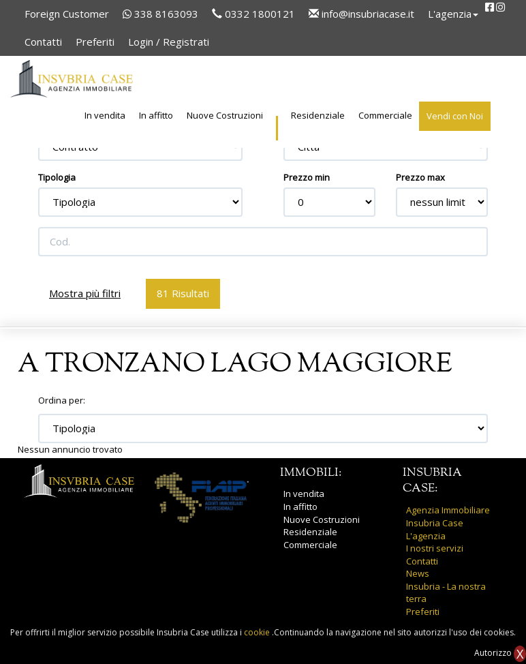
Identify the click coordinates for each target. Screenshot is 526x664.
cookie (258, 632)
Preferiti (95, 41)
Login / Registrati (168, 41)
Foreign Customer (67, 13)
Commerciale (385, 115)
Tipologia (57, 177)
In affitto (156, 115)
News (417, 573)
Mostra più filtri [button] (85, 293)
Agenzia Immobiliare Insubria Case (448, 516)
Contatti (43, 41)
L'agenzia (426, 536)
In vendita (104, 115)
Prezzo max (420, 177)
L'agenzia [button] (453, 13)
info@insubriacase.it (361, 13)
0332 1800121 (253, 13)
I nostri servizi (434, 548)
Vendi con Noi (455, 116)
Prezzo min (306, 177)
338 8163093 (160, 13)
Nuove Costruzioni (225, 115)
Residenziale (318, 115)
